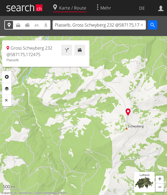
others (62, 193)
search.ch (10, 193)
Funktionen (6, 100)
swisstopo (25, 193)
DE (142, 8)
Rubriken (6, 77)
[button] (160, 180)
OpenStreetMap (45, 193)
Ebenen (6, 89)
